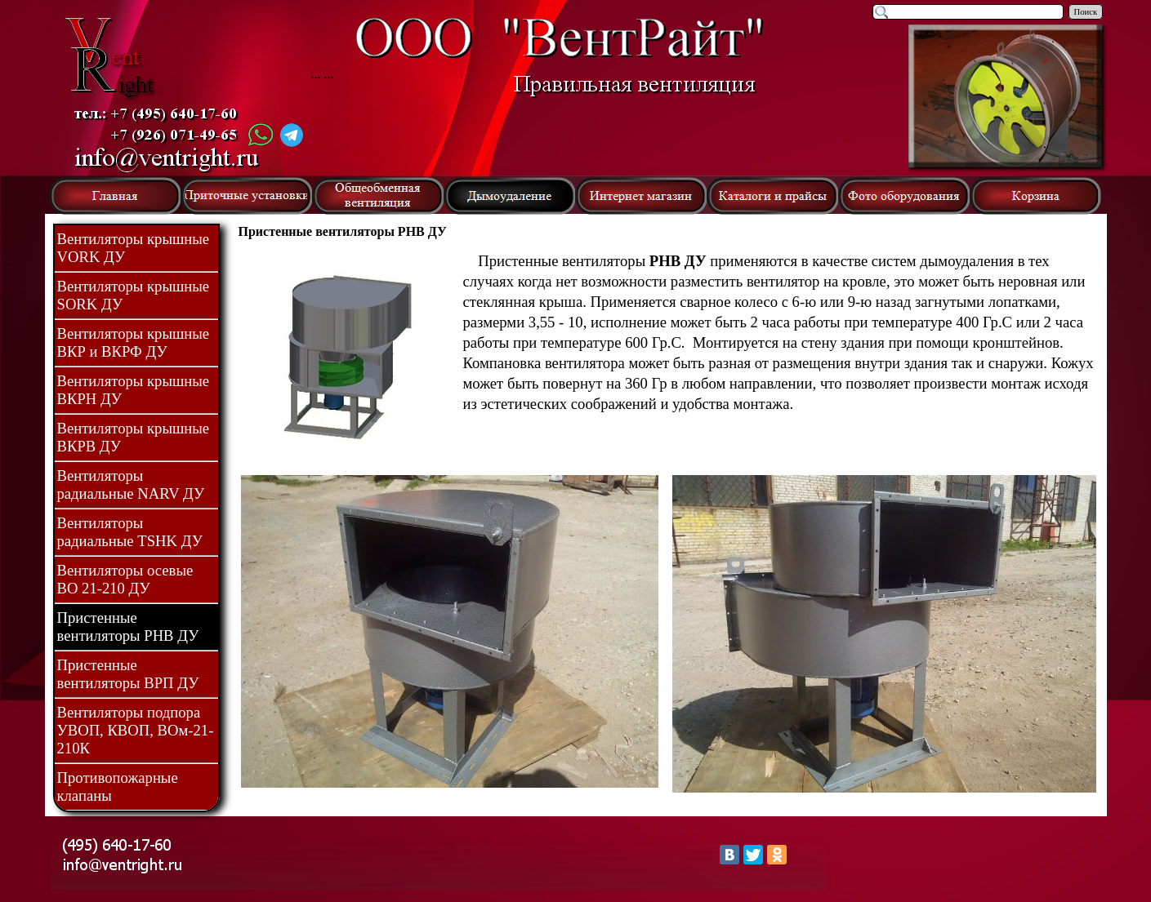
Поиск (1086, 11)
